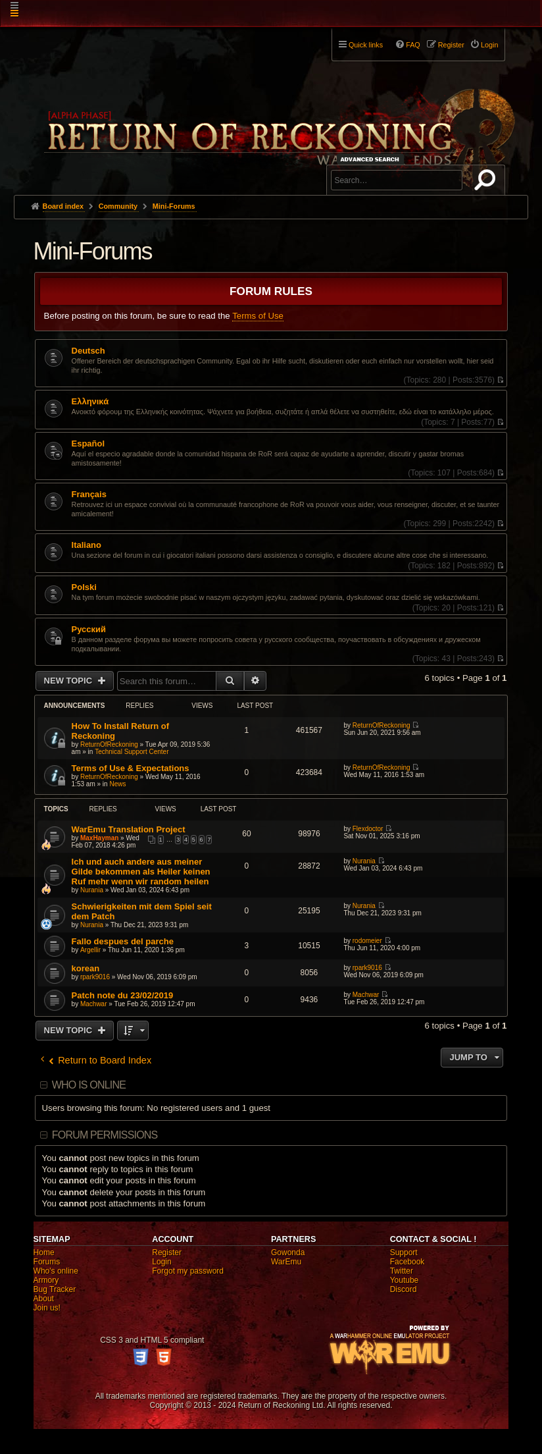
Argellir (90, 950)
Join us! (47, 1307)
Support (404, 1252)
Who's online (56, 1271)
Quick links (366, 45)
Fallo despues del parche (123, 941)
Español (88, 443)
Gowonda (288, 1252)
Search (487, 182)
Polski (84, 587)
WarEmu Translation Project (128, 829)
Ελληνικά (90, 401)
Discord (403, 1289)
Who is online (89, 1084)
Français (89, 494)
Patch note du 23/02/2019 (123, 995)
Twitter (401, 1271)
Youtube (404, 1280)
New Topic (69, 681)
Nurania (91, 890)
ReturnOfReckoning (109, 744)
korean (86, 968)
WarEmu (286, 1261)
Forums (47, 1261)
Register (167, 1252)
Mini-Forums (93, 251)
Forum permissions (105, 1135)
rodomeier (367, 940)
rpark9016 (95, 977)
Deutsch (88, 351)
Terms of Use (257, 316)
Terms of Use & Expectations (130, 768)
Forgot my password (188, 1271)
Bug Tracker (55, 1289)
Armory (46, 1280)
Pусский (89, 629)
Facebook (407, 1261)
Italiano (86, 545)
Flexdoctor (368, 828)
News (117, 784)
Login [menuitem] (489, 45)
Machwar (93, 1004)
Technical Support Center (131, 751)
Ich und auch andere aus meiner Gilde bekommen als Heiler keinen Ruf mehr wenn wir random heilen (141, 871)
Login (161, 1261)
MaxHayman (99, 838)
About (44, 1298)
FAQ (413, 45)
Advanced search (372, 159)
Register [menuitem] (451, 45)
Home (44, 1252)
